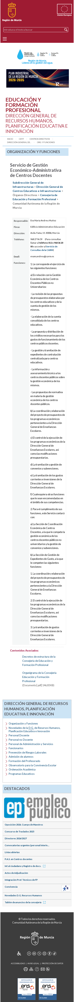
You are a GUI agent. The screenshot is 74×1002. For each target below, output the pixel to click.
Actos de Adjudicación (16, 873)
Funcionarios (16, 748)
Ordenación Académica (22, 769)
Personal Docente (19, 735)
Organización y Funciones (23, 723)
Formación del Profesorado (24, 761)
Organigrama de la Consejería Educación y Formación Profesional (39, 677)
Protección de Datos (52, 963)
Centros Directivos (40, 139)
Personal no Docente (21, 739)
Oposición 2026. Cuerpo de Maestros (24, 824)
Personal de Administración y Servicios (31, 744)
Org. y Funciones (46, 142)
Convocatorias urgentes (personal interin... (27, 845)
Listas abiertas (12, 852)
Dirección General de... (19, 142)
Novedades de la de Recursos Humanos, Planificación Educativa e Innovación (34, 729)
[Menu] (5, 38)
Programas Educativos (22, 773)
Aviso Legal (33, 963)
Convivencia (11, 886)
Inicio (10, 139)
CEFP (21, 139)
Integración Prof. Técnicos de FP (21, 880)
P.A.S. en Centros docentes (18, 859)
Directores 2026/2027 (16, 838)
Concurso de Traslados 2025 (19, 831)
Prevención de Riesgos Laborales (27, 752)
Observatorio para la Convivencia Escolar (32, 765)
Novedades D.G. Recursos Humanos (23, 895)
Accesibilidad (18, 963)
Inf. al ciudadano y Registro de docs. (26, 866)
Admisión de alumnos (21, 756)
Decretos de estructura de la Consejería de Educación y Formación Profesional (38, 660)
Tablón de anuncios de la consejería (26, 902)
